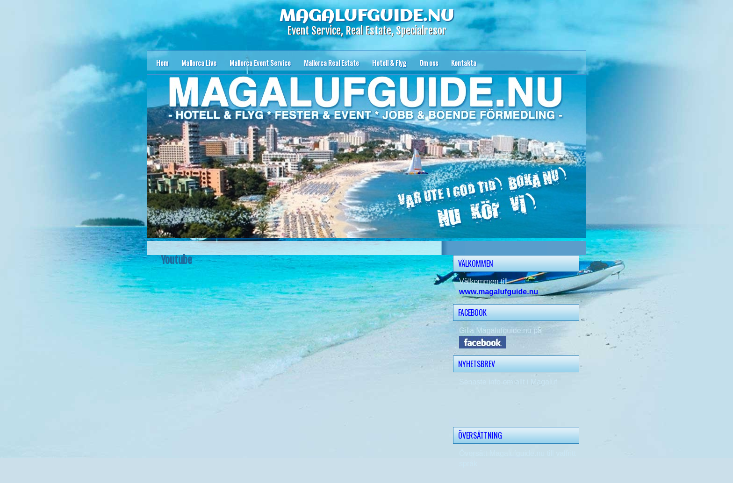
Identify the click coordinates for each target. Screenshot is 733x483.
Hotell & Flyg (389, 62)
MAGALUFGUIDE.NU (366, 16)
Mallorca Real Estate (331, 62)
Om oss (428, 62)
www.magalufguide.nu (498, 292)
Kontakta (463, 62)
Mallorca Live (198, 62)
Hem (162, 62)
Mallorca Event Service (260, 62)
